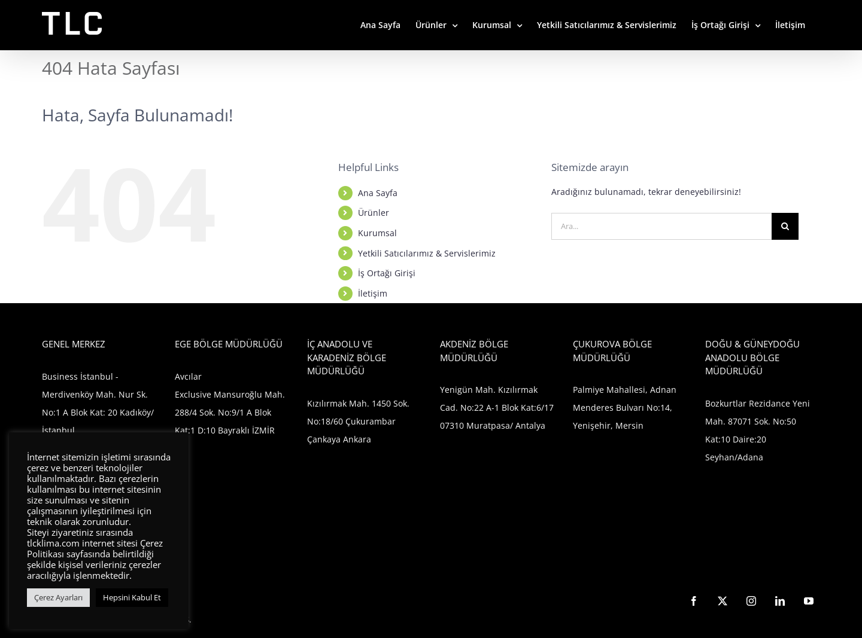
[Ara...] (661, 226)
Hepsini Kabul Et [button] (132, 597)
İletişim (372, 293)
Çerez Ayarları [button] (58, 597)
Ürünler (373, 212)
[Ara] (785, 226)
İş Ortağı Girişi (386, 273)
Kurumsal (377, 233)
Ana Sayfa (377, 193)
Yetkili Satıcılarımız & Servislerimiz (427, 253)
